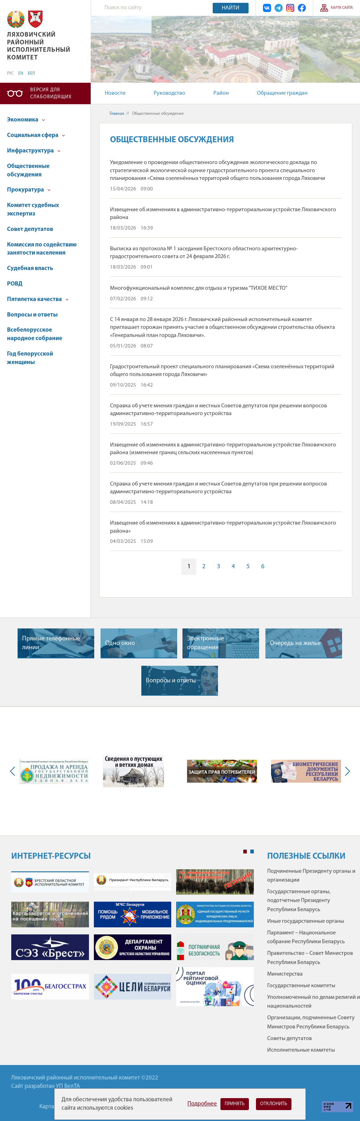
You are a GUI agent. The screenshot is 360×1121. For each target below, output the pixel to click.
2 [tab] (252, 851)
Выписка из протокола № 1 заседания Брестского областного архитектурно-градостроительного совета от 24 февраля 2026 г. (204, 252)
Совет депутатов (30, 229)
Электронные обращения (205, 643)
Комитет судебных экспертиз (33, 209)
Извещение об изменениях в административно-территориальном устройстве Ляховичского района (223, 213)
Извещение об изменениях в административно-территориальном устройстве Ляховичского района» (223, 527)
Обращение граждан (282, 93)
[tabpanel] (132, 941)
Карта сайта (342, 8)
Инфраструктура (33, 151)
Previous (14, 771)
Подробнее (202, 1104)
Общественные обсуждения (28, 170)
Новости (115, 93)
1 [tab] (245, 851)
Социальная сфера (36, 135)
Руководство (169, 93)
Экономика (26, 120)
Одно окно (120, 643)
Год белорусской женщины (30, 358)
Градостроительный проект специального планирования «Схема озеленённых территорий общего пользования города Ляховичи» (222, 370)
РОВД (14, 284)
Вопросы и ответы (32, 315)
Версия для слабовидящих (51, 93)
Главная (117, 114)
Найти (230, 8)
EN (20, 73)
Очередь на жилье (295, 643)
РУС (10, 73)
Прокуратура (29, 190)
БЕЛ (31, 73)
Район (221, 93)
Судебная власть (30, 268)
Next (346, 771)
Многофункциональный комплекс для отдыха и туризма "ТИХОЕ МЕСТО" (198, 288)
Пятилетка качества (38, 299)
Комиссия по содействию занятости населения (42, 249)
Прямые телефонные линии (51, 643)
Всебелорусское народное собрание (34, 334)
